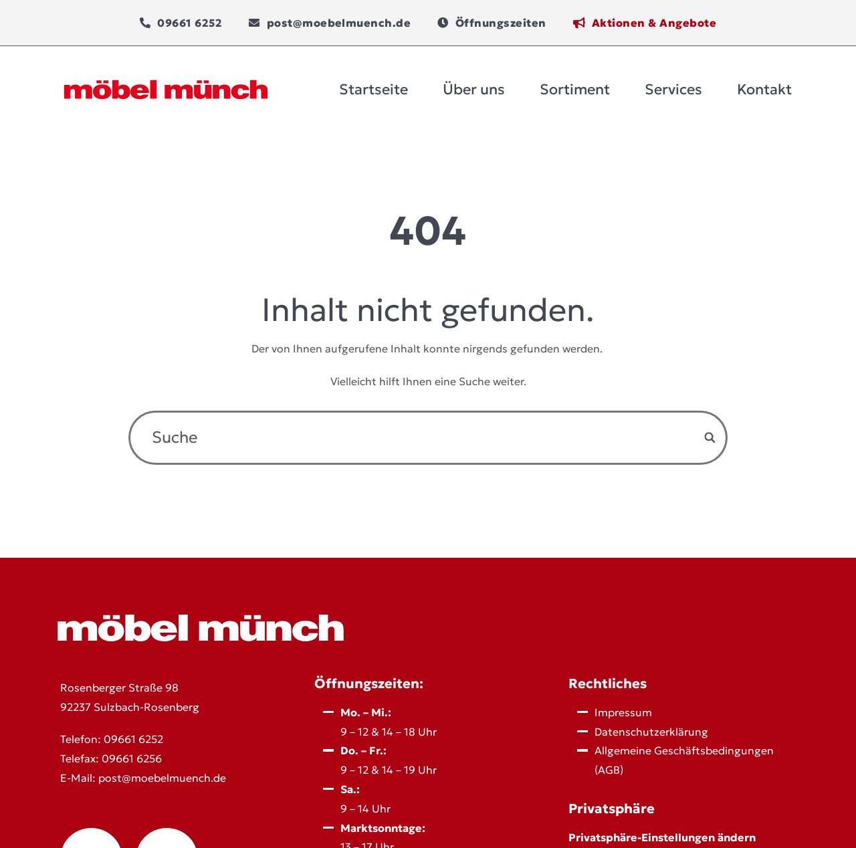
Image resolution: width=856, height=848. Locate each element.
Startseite (373, 89)
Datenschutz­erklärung (651, 731)
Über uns (474, 89)
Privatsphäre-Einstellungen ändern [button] (662, 837)
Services (673, 89)
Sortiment (575, 89)
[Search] (711, 438)
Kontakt (764, 89)
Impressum (623, 712)
